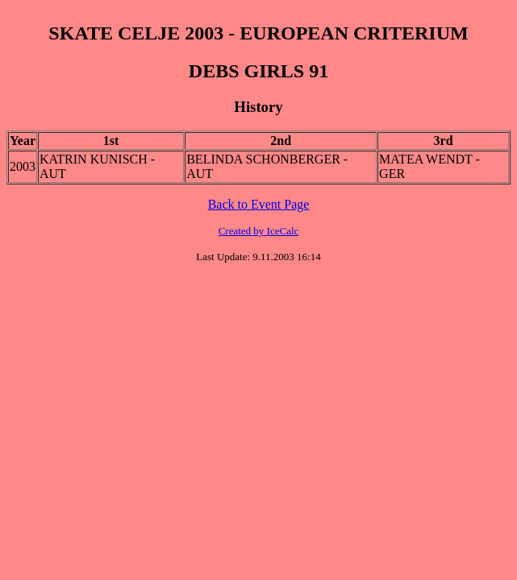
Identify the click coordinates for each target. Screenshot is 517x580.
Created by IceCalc (259, 231)
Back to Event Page (259, 204)
